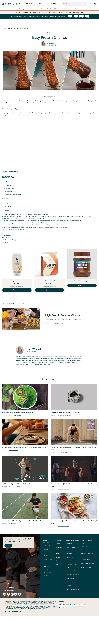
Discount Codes (85, 550)
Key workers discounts (87, 563)
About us (69, 543)
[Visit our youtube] (19, 594)
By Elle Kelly (13, 450)
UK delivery (47, 563)
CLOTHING (42, 4)
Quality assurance (71, 547)
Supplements (35, 9)
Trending (21, 9)
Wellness (68, 21)
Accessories (63, 9)
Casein (13, 188)
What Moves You (86, 567)
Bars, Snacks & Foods (52, 9)
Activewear (59, 547)
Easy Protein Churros (22, 28)
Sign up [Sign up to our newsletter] (8, 545)
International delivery (47, 554)
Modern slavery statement (71, 552)
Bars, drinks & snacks (59, 552)
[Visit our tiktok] (12, 594)
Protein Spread (23, 115)
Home (4, 28)
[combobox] (75, 4)
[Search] (64, 4)
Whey (12, 191)
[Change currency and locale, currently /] (20, 588)
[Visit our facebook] (8, 594)
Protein (28, 9)
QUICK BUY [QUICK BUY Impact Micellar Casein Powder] (49, 290)
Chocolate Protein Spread (82, 281)
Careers (69, 585)
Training (54, 21)
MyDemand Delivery (47, 568)
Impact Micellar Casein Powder (49, 281)
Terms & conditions (72, 561)
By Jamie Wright (63, 489)
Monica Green (58, 323)
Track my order (48, 559)
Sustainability (70, 578)
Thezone (9, 28)
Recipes (41, 21)
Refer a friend (86, 545)
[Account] (90, 4)
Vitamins (43, 9)
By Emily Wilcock (52, 44)
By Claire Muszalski (15, 415)
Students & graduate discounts (87, 555)
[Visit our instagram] (4, 594)
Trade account (71, 571)
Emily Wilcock (34, 349)
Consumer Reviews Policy (72, 566)
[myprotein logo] (11, 3)
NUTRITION (30, 4)
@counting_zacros (49, 97)
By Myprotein (62, 452)
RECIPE (49, 32)
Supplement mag (85, 559)
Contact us (47, 545)
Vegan (57, 564)
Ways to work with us (73, 574)
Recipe (14, 28)
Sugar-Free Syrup (17, 281)
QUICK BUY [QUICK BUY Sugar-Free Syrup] (17, 290)
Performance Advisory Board (73, 591)
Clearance (77, 9)
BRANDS (53, 4)
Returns (46, 549)
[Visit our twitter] (15, 594)
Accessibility (70, 582)
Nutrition (28, 21)
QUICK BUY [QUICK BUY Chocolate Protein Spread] (82, 286)
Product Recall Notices (48, 574)
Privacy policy (70, 557)
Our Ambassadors (85, 21)
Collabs (71, 9)
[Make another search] (49, 25)
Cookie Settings (8, 584)
